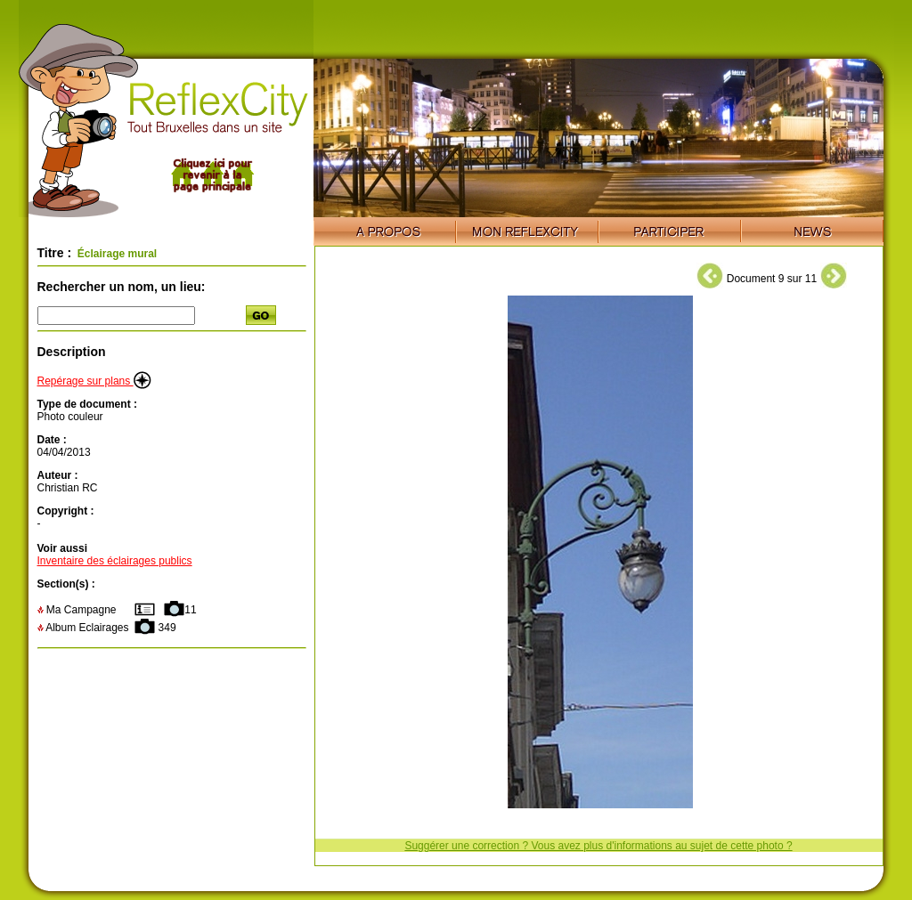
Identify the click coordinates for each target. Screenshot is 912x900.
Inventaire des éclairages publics (114, 561)
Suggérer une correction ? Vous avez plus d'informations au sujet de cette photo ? (598, 845)
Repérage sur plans (94, 381)
